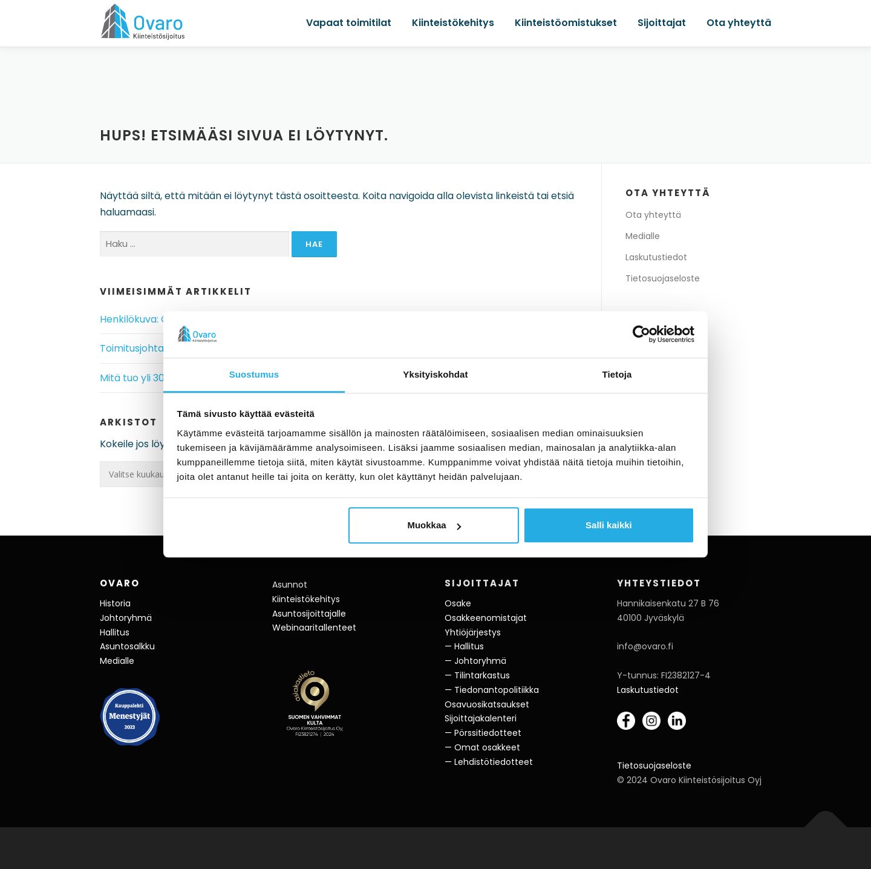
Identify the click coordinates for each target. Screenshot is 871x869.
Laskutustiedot (656, 257)
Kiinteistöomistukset (566, 23)
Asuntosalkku (127, 646)
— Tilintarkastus (477, 675)
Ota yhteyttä (738, 23)
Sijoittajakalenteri (481, 718)
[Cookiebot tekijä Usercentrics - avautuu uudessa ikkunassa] (641, 335)
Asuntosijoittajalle (309, 614)
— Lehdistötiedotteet (489, 762)
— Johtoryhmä (475, 661)
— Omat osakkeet (482, 747)
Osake (458, 603)
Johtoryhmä (126, 618)
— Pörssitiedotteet (483, 733)
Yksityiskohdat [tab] (435, 374)
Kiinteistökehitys (453, 23)
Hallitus (114, 632)
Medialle (642, 236)
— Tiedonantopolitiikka (492, 690)
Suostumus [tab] (254, 374)
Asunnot (289, 585)
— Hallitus (464, 646)
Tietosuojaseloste (662, 278)
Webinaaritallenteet (314, 627)
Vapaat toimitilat (348, 23)
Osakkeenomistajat (486, 618)
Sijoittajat (662, 23)
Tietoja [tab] (617, 374)
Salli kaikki (609, 525)
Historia (115, 603)
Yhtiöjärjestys (473, 632)
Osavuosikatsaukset (487, 704)
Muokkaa (433, 525)
